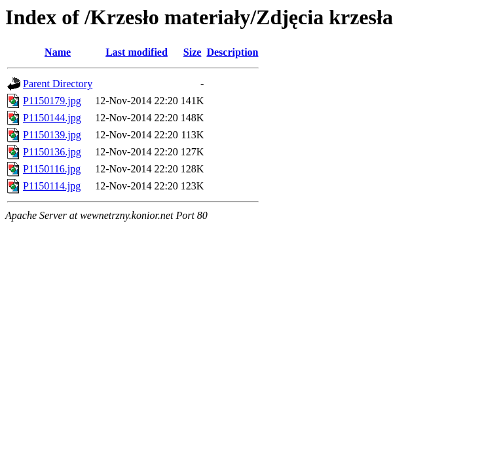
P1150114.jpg (52, 185)
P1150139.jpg (52, 134)
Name (58, 52)
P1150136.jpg (52, 151)
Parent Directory (57, 83)
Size (192, 52)
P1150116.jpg (52, 168)
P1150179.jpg (52, 100)
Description (232, 52)
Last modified (136, 52)
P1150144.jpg (52, 117)
